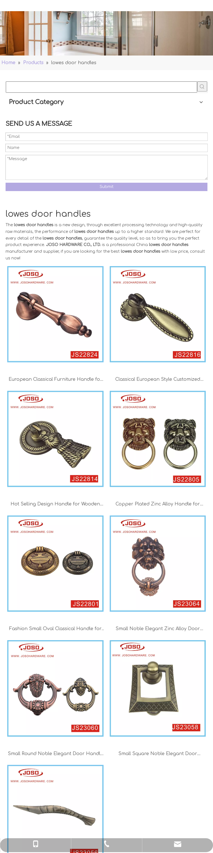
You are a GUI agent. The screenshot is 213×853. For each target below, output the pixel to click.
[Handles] (106, 33)
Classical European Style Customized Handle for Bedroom (157, 380)
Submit (107, 187)
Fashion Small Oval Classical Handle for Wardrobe (55, 629)
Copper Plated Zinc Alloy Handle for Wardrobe (158, 505)
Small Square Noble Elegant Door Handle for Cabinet (157, 754)
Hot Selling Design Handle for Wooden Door (55, 505)
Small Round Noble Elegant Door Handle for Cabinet (55, 754)
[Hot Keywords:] (202, 86)
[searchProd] (101, 87)
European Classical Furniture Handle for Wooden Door (55, 380)
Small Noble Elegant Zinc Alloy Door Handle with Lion (158, 629)
